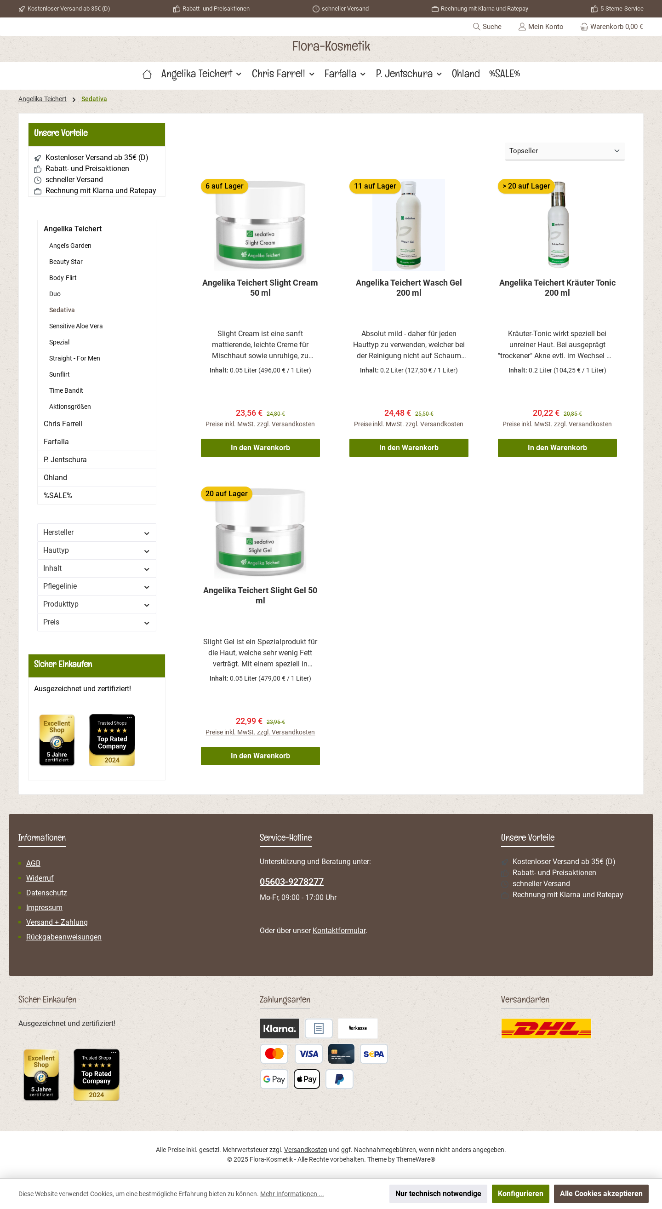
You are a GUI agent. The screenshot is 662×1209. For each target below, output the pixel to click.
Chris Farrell (63, 423)
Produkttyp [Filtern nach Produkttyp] (96, 604)
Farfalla (56, 441)
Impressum (44, 908)
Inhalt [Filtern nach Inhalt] (96, 568)
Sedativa (62, 310)
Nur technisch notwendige (438, 1193)
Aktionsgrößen (70, 406)
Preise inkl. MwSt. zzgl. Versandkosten (260, 425)
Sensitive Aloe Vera (76, 326)
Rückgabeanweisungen (64, 937)
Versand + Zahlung (57, 922)
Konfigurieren (520, 1193)
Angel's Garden (70, 245)
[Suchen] (487, 26)
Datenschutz (46, 893)
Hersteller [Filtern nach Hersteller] (96, 532)
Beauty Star (66, 261)
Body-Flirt (63, 277)
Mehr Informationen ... (292, 1194)
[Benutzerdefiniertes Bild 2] (116, 744)
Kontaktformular (339, 931)
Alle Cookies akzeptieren (601, 1193)
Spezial (59, 342)
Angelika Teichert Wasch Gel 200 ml (409, 288)
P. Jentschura (65, 459)
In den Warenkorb (260, 449)
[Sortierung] (565, 151)
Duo (55, 294)
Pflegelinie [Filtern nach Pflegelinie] (96, 586)
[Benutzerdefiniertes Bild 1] (61, 744)
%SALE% (58, 495)
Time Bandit (66, 390)
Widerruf (40, 878)
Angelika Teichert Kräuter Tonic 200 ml (557, 288)
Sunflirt (59, 374)
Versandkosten (305, 1149)
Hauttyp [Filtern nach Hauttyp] (96, 550)
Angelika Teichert (73, 228)
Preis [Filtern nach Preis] (96, 622)
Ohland (55, 477)
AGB (33, 863)
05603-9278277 (292, 882)
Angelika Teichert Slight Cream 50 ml (260, 288)
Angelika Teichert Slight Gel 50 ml (260, 597)
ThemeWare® (415, 1159)
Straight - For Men (74, 358)
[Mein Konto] (541, 26)
